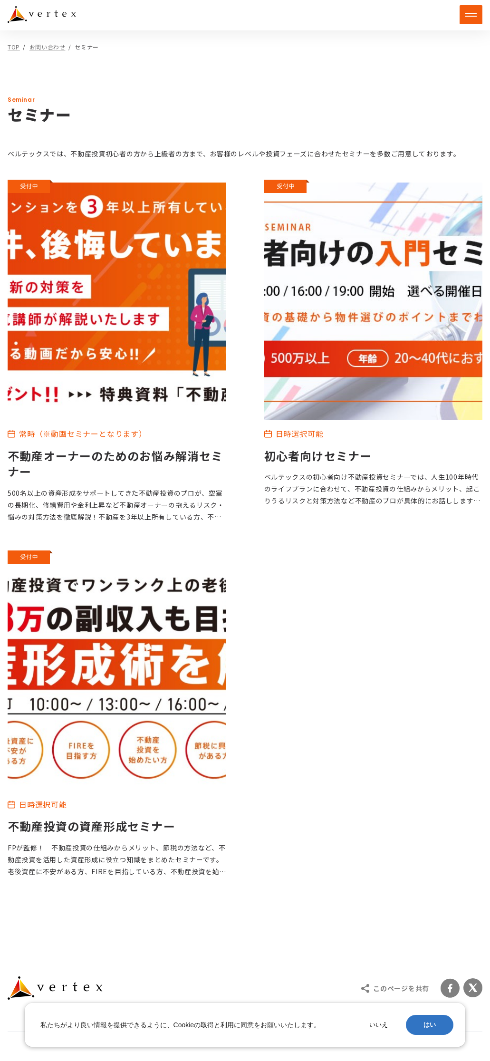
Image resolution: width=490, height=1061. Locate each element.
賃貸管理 (35, 865)
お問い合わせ (47, 47)
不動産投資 (39, 832)
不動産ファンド (47, 849)
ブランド (274, 830)
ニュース (274, 885)
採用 (266, 849)
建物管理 (156, 832)
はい (429, 1024)
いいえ (378, 1024)
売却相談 (156, 849)
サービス (29, 812)
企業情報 (274, 812)
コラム (270, 867)
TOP (14, 47)
